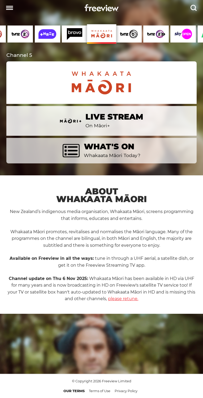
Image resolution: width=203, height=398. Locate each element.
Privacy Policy (126, 391)
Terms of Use (99, 391)
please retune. (123, 303)
